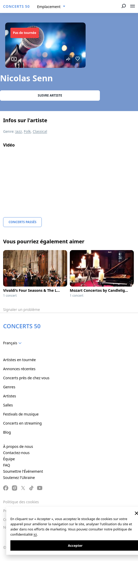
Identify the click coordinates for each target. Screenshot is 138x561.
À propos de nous (18, 446)
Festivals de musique (21, 414)
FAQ (6, 465)
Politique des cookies (21, 501)
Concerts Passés (22, 222)
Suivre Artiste (50, 95)
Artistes (9, 396)
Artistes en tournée (19, 359)
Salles (8, 405)
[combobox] (51, 7)
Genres (9, 386)
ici (35, 534)
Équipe (9, 458)
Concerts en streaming (22, 423)
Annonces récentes (19, 368)
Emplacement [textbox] (48, 6)
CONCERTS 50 (16, 6)
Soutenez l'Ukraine (19, 477)
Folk (27, 131)
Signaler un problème (21, 309)
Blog (7, 432)
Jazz (19, 131)
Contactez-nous (16, 452)
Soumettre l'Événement (23, 471)
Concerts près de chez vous (26, 377)
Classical (40, 131)
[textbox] (13, 343)
